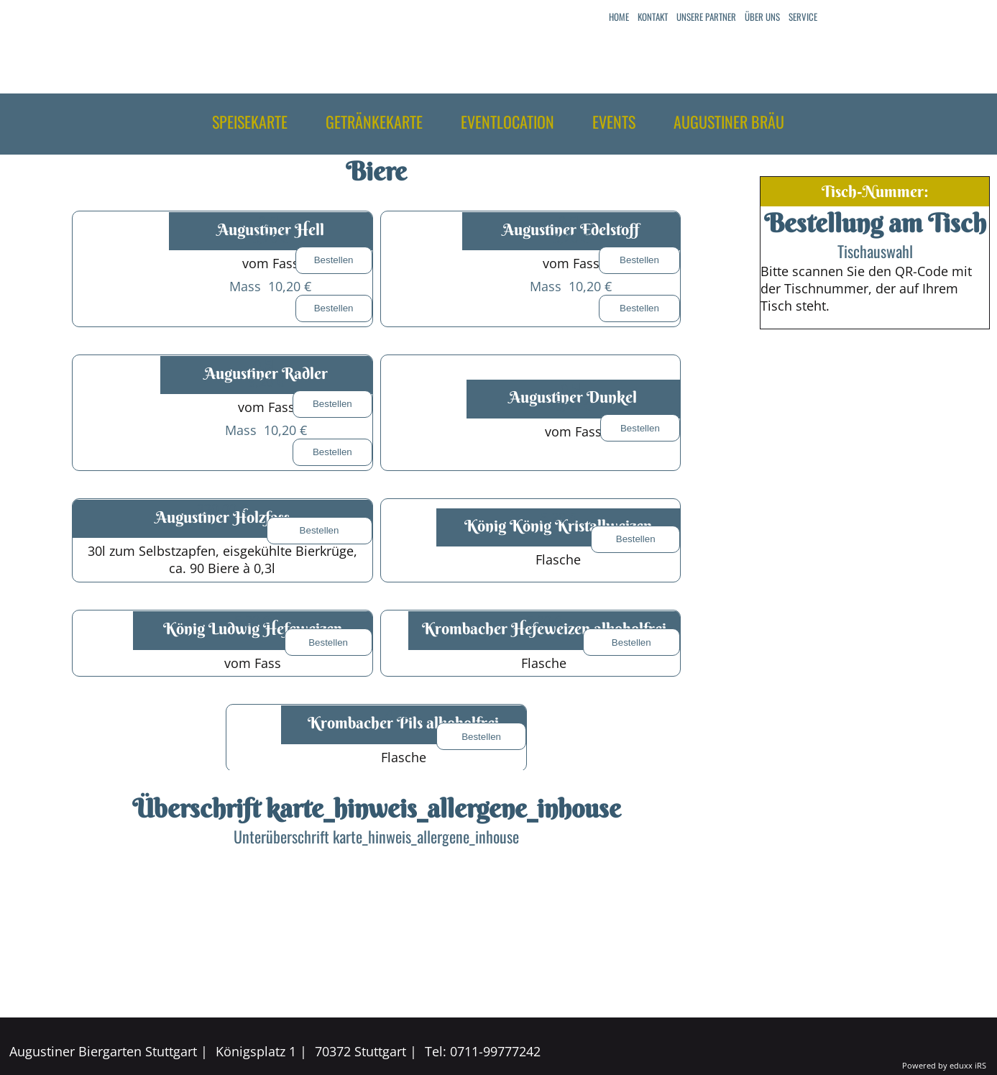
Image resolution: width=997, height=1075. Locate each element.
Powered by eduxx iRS (944, 1065)
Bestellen (334, 260)
